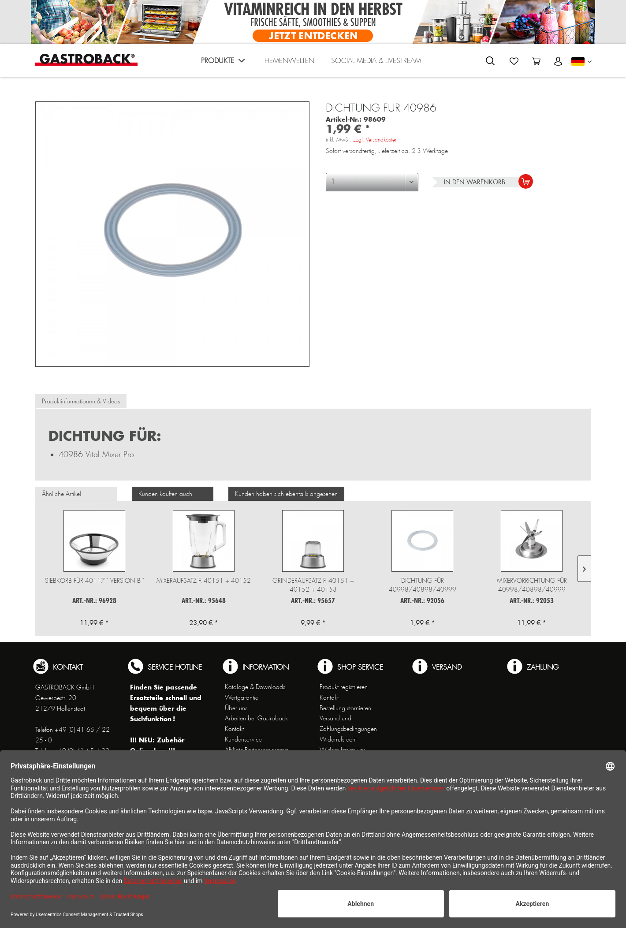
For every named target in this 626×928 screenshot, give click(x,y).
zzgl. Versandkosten (375, 139)
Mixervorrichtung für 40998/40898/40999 (532, 585)
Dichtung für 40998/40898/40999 (422, 585)
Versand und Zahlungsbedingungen (348, 723)
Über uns (236, 708)
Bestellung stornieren (345, 708)
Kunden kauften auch (165, 494)
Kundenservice (243, 739)
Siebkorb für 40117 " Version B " (94, 581)
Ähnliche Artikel (61, 494)
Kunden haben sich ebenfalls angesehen (286, 494)
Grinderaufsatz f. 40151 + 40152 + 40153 (313, 585)
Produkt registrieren (344, 687)
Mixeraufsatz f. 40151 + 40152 (203, 581)
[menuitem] (223, 62)
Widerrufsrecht (338, 739)
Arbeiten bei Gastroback (256, 718)
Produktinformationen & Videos (81, 401)
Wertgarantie (241, 697)
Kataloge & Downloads (255, 687)
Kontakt (234, 729)
